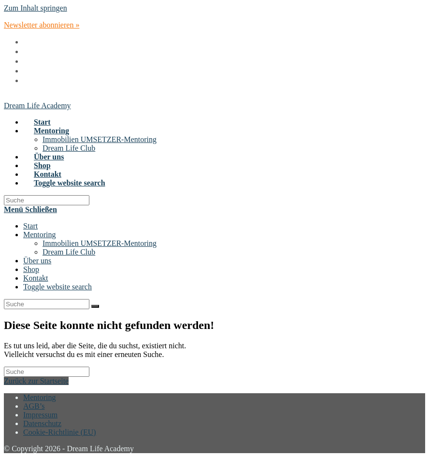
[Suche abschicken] (95, 306)
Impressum (40, 415)
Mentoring (39, 234)
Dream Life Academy (37, 105)
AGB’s (33, 406)
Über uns (37, 261)
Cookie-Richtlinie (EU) (59, 432)
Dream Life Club (69, 252)
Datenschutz (42, 423)
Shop (31, 269)
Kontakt (35, 278)
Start (30, 226)
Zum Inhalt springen (35, 8)
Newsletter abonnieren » (41, 25)
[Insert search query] (46, 200)
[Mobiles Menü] (30, 209)
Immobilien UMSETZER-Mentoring (100, 243)
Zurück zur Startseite (36, 381)
